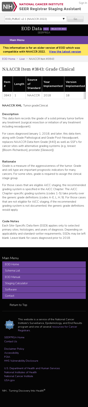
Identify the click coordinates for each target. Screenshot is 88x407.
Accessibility (11, 353)
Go (75, 19)
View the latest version (65, 51)
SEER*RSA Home (14, 337)
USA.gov (9, 380)
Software (11, 289)
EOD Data (44, 29)
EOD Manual (12, 277)
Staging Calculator (16, 283)
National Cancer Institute (18, 376)
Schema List (12, 270)
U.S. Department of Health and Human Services (32, 368)
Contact (9, 296)
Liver (22, 59)
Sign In (83, 3)
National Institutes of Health (20, 372)
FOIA (7, 357)
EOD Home (8, 59)
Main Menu (17, 40)
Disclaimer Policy (14, 349)
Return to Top (18, 305)
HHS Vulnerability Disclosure (21, 361)
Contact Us (10, 341)
